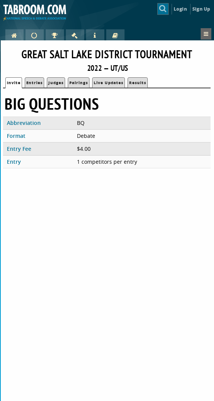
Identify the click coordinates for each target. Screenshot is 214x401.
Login (180, 9)
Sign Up (201, 9)
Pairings (78, 82)
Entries (34, 82)
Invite (14, 82)
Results (137, 82)
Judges (56, 82)
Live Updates (108, 82)
